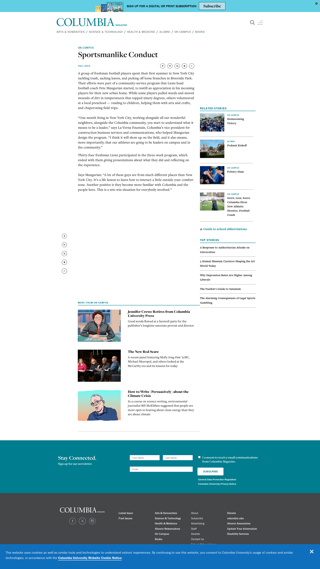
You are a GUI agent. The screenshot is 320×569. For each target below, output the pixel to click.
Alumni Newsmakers (167, 528)
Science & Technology (106, 32)
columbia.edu (235, 518)
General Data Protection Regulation (217, 479)
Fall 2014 (84, 65)
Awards (195, 533)
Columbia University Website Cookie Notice (90, 558)
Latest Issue (126, 513)
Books (200, 32)
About (194, 513)
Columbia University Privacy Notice (217, 484)
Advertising (197, 523)
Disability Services (238, 533)
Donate (231, 513)
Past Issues (125, 518)
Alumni (164, 32)
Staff (194, 528)
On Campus (182, 32)
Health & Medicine (141, 32)
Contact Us (197, 539)
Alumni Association (239, 523)
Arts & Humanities (71, 32)
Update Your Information (242, 528)
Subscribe (197, 518)
